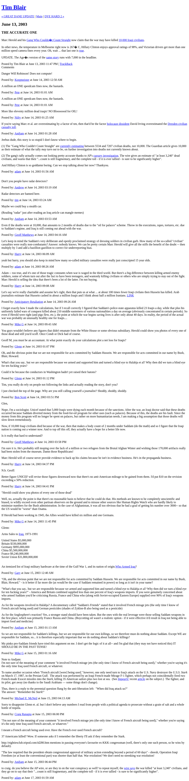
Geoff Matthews (24, 234)
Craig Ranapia (23, 714)
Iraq (21, 534)
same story (52, 57)
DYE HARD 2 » (54, 16)
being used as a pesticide (106, 608)
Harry (18, 254)
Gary (17, 572)
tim (16, 200)
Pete (17, 92)
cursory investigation (105, 155)
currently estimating (72, 146)
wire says (129, 768)
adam (18, 171)
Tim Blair (13, 7)
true (81, 50)
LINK (130, 295)
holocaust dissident (118, 123)
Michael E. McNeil (26, 698)
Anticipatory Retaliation (28, 301)
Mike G (19, 324)
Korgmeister (22, 79)
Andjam (19, 133)
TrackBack (66, 63)
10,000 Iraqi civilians (131, 40)
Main (39, 16)
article (141, 679)
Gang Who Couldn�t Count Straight (49, 40)
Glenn (18, 346)
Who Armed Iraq (125, 566)
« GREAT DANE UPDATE (17, 16)
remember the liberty (71, 736)
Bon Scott (20, 397)
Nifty (18, 117)
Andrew (19, 187)
